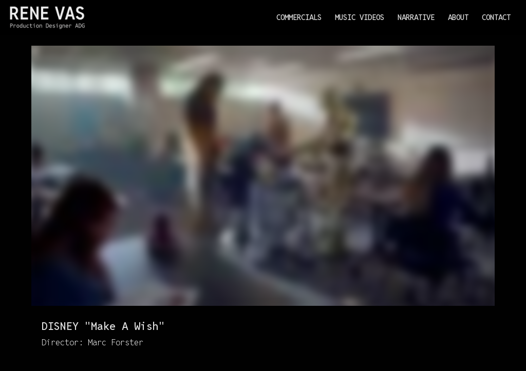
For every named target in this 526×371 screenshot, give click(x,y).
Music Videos (359, 17)
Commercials (299, 17)
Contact (496, 17)
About (458, 17)
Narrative (416, 17)
